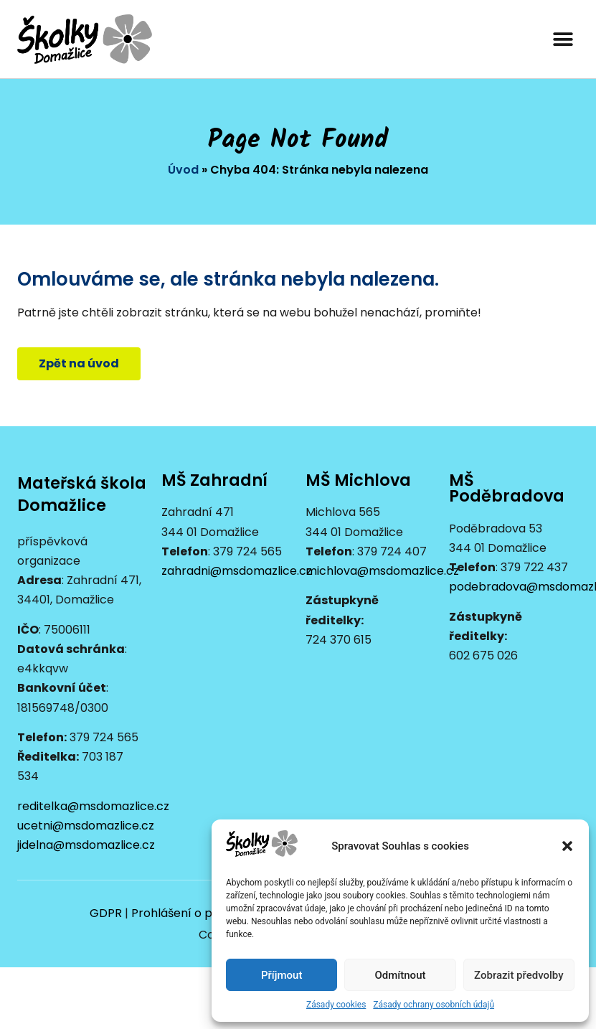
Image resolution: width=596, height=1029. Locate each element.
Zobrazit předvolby (519, 975)
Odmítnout (400, 975)
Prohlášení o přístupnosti (202, 913)
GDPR (106, 913)
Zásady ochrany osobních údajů (433, 1005)
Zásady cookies (336, 1005)
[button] (567, 846)
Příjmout (281, 975)
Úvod (183, 169)
